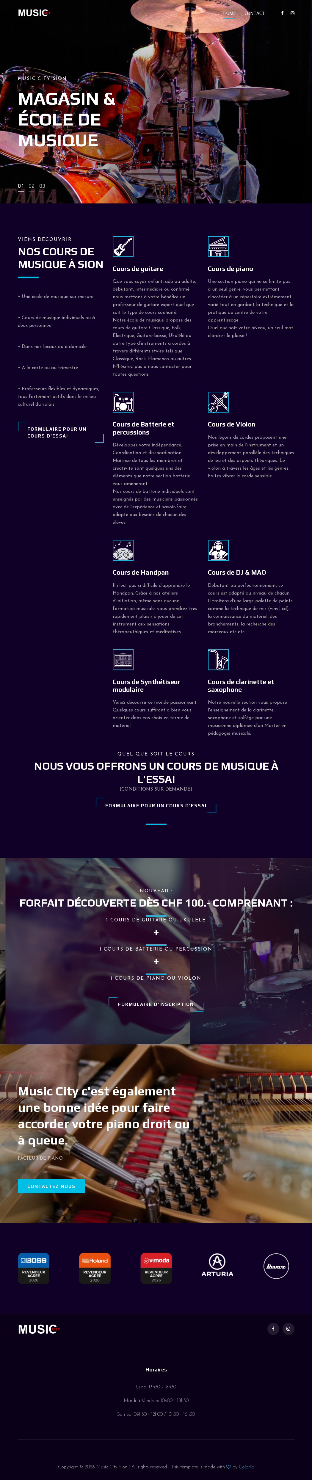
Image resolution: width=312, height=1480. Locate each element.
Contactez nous (51, 1186)
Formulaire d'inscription (156, 1004)
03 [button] (42, 186)
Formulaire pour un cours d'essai (57, 432)
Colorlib (246, 1467)
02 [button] (32, 186)
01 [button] (21, 186)
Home (229, 13)
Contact (255, 13)
